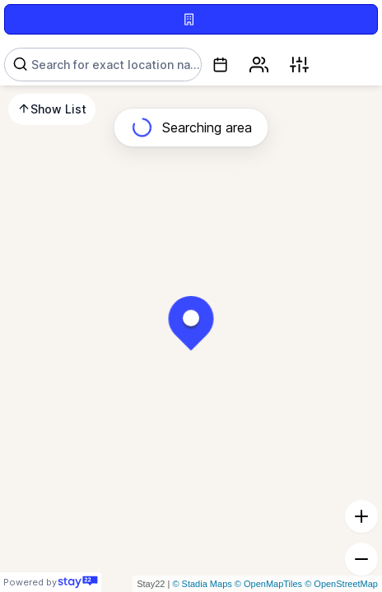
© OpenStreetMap (341, 584)
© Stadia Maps (201, 584)
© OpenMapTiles (268, 584)
